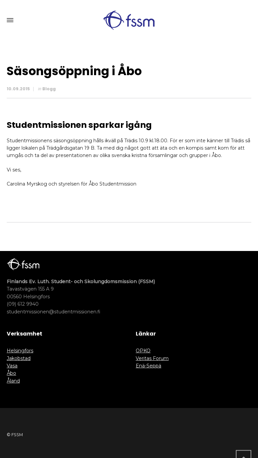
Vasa (12, 366)
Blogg (49, 89)
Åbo (11, 373)
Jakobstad (19, 358)
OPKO (143, 351)
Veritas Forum (152, 358)
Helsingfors (20, 351)
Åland (13, 381)
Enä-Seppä (148, 366)
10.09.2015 (18, 89)
